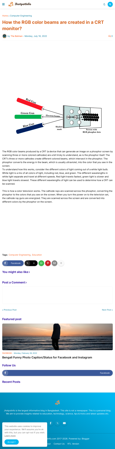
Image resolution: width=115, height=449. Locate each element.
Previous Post (10, 310)
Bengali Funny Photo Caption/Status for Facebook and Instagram (47, 357)
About (48, 443)
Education (37, 255)
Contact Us (59, 443)
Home (5, 16)
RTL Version (73, 443)
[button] (3, 4)
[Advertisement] (57, 65)
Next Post (106, 310)
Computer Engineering (21, 16)
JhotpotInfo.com (48, 438)
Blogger (85, 438)
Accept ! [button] (11, 442)
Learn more (10, 435)
